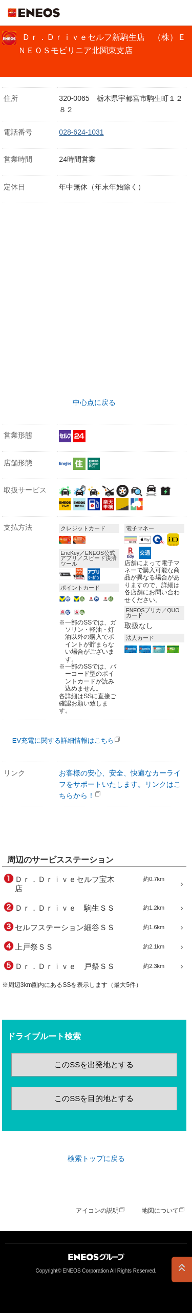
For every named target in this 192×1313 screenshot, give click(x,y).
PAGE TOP (182, 1269)
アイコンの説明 (97, 1210)
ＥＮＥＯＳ (34, 12)
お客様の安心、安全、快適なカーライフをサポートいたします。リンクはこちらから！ (120, 784)
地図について (160, 1210)
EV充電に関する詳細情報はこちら (63, 740)
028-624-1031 (81, 132)
